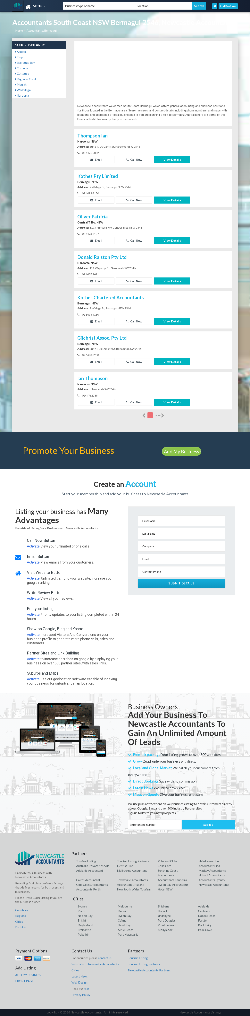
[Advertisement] (153, 74)
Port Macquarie (128, 934)
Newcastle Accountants (214, 884)
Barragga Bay (25, 62)
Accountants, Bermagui (42, 30)
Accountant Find (209, 866)
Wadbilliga (23, 90)
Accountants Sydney (212, 880)
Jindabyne (164, 915)
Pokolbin (83, 934)
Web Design (79, 982)
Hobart (162, 911)
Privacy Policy (80, 994)
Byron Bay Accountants (173, 884)
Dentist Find (125, 866)
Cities (19, 921)
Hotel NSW (165, 889)
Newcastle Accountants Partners (149, 970)
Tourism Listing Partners (133, 861)
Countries (21, 910)
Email (96, 159)
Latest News (79, 976)
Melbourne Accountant (132, 870)
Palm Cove (205, 930)
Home (19, 30)
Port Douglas (167, 920)
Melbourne (125, 906)
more (159, 415)
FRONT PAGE (24, 981)
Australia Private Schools (92, 866)
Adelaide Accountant (89, 870)
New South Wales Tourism (134, 889)
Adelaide (203, 906)
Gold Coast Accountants (92, 884)
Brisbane (163, 906)
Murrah (21, 84)
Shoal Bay (124, 925)
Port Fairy (205, 925)
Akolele (21, 51)
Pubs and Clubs (167, 861)
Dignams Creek (26, 79)
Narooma (22, 95)
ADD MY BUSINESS (28, 975)
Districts (21, 927)
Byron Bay (124, 915)
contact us (105, 958)
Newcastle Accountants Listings (200, 1012)
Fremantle (84, 930)
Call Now (134, 159)
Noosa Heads (206, 915)
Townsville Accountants (132, 880)
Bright (82, 920)
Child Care (164, 866)
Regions (20, 915)
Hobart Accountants (212, 875)
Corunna (21, 68)
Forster (203, 920)
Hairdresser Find (209, 861)
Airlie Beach (125, 930)
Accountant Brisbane (130, 884)
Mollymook (165, 930)
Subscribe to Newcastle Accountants (95, 964)
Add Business (228, 6)
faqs (86, 988)
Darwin (122, 911)
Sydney (82, 906)
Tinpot (20, 57)
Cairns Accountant (88, 880)
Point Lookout (167, 925)
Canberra (204, 911)
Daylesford (85, 925)
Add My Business (181, 451)
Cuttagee (22, 73)
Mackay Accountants (212, 870)
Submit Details (181, 583)
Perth (81, 911)
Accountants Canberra (172, 880)
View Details (172, 159)
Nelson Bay (85, 915)
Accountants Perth (88, 889)
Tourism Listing (86, 861)
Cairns (122, 920)
